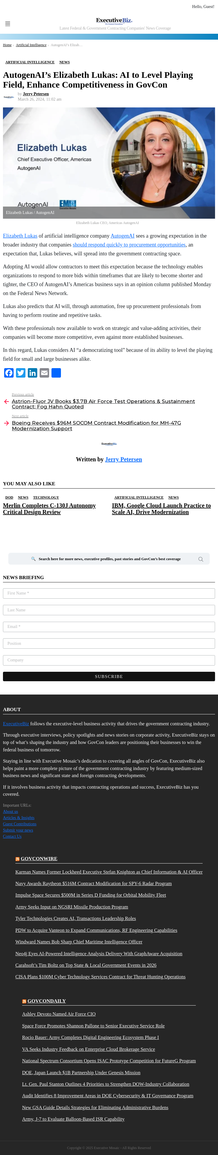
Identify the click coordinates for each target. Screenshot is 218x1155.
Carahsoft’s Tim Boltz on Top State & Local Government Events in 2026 (85, 965)
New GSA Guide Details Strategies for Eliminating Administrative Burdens (95, 1107)
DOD (9, 497)
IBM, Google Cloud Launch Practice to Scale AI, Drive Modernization (161, 508)
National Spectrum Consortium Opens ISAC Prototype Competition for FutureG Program (109, 1061)
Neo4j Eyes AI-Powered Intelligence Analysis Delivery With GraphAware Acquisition (99, 953)
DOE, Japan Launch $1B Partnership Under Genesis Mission (81, 1072)
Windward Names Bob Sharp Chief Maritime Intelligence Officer (78, 942)
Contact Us (12, 836)
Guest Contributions (19, 824)
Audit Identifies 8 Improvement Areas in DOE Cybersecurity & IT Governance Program (107, 1095)
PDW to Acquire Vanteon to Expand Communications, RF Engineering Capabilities (96, 930)
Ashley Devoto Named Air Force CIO (59, 1014)
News (23, 497)
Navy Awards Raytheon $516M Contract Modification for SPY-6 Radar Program (93, 883)
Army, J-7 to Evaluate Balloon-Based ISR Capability (73, 1119)
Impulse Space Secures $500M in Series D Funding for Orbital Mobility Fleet (90, 895)
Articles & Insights (19, 818)
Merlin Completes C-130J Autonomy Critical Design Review (49, 508)
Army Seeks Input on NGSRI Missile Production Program (71, 907)
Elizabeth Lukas (20, 236)
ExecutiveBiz (16, 723)
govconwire (39, 858)
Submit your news (18, 830)
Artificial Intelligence (139, 497)
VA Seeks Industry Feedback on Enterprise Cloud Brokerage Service (88, 1049)
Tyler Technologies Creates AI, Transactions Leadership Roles (75, 918)
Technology (46, 497)
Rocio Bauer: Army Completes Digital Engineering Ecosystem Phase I (90, 1037)
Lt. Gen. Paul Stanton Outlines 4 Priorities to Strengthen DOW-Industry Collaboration (105, 1084)
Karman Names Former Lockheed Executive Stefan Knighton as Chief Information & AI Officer (109, 872)
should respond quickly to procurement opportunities (129, 245)
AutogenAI (123, 236)
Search (201, 560)
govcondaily (47, 1001)
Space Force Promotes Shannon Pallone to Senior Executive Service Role (93, 1026)
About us (10, 811)
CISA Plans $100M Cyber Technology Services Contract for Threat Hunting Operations (100, 977)
